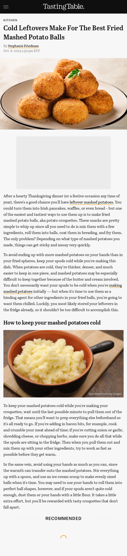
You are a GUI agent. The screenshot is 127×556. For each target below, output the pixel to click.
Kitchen (10, 20)
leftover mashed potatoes (91, 202)
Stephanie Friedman (23, 45)
